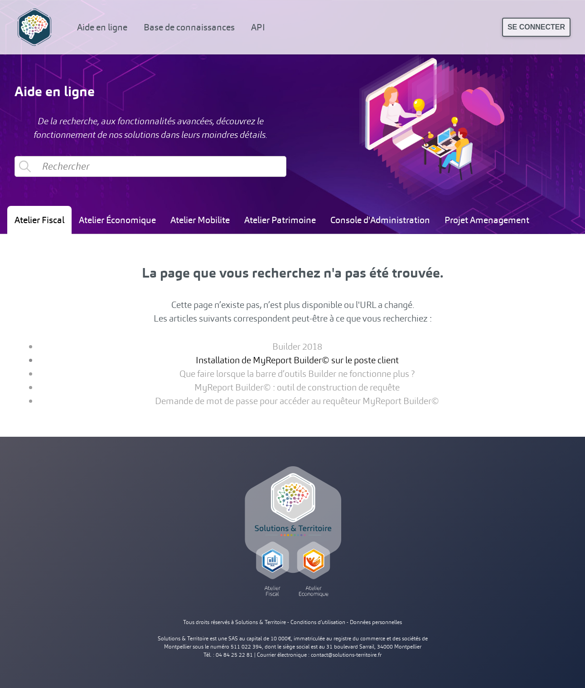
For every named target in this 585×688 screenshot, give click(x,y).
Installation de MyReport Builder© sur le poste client (297, 360)
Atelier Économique (117, 220)
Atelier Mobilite (200, 220)
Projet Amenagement (487, 220)
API (258, 27)
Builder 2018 (297, 346)
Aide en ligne (102, 27)
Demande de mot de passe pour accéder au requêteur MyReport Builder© (297, 401)
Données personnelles (376, 622)
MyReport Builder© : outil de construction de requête (297, 387)
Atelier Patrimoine (280, 220)
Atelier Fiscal (39, 220)
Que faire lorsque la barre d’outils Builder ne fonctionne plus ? (297, 374)
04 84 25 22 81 (234, 655)
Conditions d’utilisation (317, 622)
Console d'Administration (380, 220)
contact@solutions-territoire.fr (346, 655)
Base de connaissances (189, 27)
